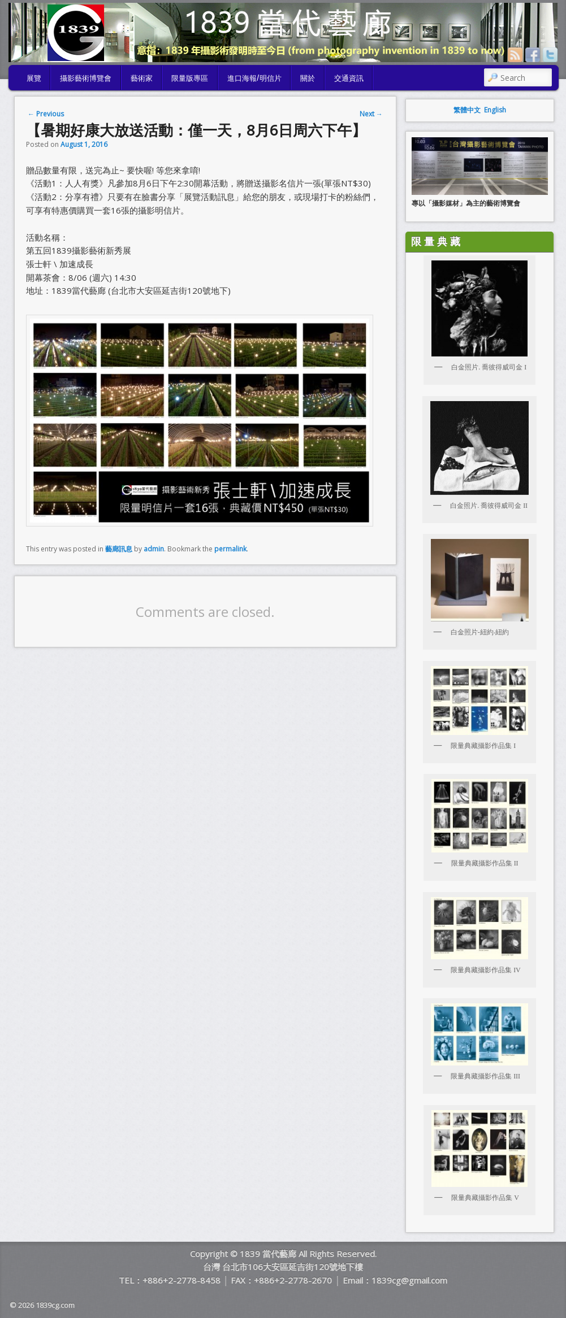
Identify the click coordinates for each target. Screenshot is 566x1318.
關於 (307, 77)
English (495, 110)
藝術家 (142, 77)
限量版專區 (189, 77)
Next (371, 114)
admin (154, 549)
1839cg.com (55, 1305)
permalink (230, 549)
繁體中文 (467, 110)
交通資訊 (349, 77)
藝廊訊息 (118, 549)
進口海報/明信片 (254, 77)
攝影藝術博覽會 (85, 77)
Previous (46, 114)
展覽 (34, 77)
